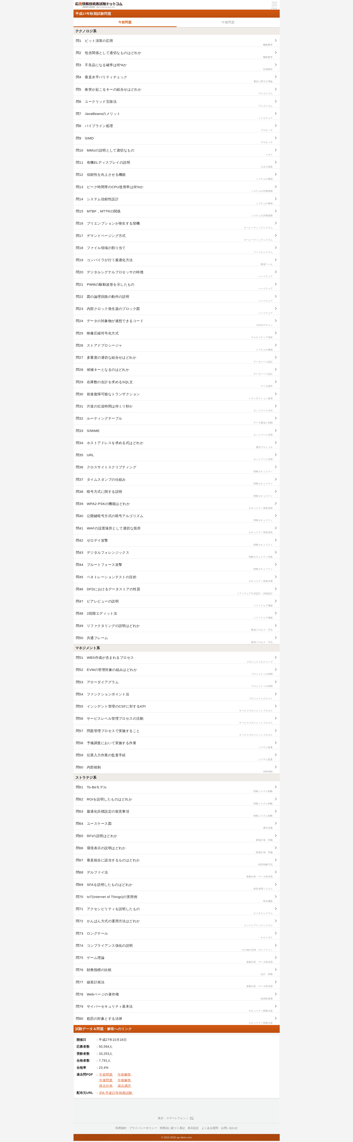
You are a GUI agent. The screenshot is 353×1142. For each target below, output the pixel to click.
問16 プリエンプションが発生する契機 (174, 225)
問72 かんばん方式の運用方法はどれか (174, 923)
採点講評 (124, 1086)
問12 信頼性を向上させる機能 (174, 177)
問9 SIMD (174, 140)
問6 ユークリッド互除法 (174, 104)
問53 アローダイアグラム (174, 684)
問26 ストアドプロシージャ (174, 347)
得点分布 (105, 1086)
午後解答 (124, 1080)
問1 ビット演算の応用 (174, 43)
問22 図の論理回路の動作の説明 (174, 299)
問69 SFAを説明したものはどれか (174, 887)
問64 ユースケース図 (174, 826)
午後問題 (228, 22)
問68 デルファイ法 (174, 874)
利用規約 (121, 1128)
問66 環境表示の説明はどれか (174, 850)
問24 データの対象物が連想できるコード (174, 323)
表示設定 (193, 1128)
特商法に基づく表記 (172, 1128)
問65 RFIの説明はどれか (174, 838)
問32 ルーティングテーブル (174, 420)
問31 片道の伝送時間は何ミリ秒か (174, 408)
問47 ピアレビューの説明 (174, 603)
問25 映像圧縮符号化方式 (174, 335)
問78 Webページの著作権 (174, 996)
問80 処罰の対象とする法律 (174, 1021)
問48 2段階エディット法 (174, 615)
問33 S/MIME (174, 433)
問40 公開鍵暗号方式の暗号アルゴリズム (174, 518)
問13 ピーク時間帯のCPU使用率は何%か (174, 189)
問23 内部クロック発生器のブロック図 (174, 311)
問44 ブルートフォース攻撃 (174, 567)
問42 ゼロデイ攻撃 (174, 542)
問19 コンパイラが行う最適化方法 (174, 262)
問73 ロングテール (174, 935)
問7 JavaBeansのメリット (174, 116)
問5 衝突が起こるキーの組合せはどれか (174, 91)
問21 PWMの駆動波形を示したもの (174, 286)
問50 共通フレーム (174, 640)
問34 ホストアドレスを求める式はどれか (174, 445)
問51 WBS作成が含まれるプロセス (174, 660)
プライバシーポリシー (143, 1128)
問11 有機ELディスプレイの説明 (174, 164)
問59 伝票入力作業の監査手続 (174, 757)
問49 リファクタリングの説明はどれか (174, 628)
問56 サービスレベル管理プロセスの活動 (174, 720)
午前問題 (125, 22)
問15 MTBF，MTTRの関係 (174, 213)
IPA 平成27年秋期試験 (115, 1093)
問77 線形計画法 (174, 984)
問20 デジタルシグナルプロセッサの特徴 (174, 274)
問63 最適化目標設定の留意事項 (174, 813)
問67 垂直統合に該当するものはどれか (174, 862)
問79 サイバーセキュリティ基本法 (174, 1008)
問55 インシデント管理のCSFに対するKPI (174, 708)
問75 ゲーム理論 (174, 960)
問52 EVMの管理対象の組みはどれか (174, 672)
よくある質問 (210, 1128)
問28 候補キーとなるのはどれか (174, 372)
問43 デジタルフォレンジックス (174, 555)
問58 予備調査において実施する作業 (174, 745)
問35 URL (174, 457)
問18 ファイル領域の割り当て (174, 250)
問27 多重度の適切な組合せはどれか (174, 359)
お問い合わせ (229, 1128)
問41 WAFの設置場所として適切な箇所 (174, 530)
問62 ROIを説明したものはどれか (174, 801)
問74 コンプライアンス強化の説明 (174, 948)
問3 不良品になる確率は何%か (174, 67)
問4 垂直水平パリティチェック (174, 79)
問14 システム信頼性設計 (174, 201)
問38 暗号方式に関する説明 (174, 494)
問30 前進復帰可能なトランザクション (174, 396)
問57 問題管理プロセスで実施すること (174, 733)
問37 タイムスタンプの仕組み (174, 481)
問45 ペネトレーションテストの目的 (174, 579)
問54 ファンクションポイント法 (174, 696)
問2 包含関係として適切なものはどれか (174, 55)
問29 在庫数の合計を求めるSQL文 (174, 384)
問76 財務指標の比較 (174, 972)
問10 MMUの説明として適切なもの (174, 152)
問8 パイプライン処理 (174, 128)
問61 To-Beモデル (174, 789)
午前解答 (124, 1074)
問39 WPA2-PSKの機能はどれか (174, 506)
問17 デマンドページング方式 (174, 238)
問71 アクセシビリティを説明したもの (174, 911)
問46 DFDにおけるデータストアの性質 (174, 591)
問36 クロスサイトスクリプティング (174, 469)
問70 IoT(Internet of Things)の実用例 (174, 899)
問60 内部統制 (174, 769)
